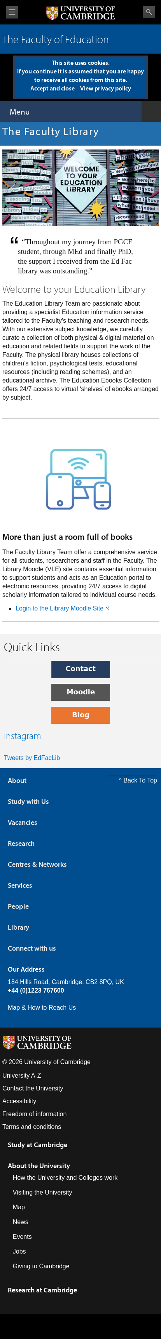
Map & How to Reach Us (42, 1007)
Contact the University (32, 1088)
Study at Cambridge (37, 1144)
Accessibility (19, 1101)
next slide (147, 171)
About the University (39, 1165)
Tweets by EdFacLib (32, 758)
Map (19, 1207)
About (17, 780)
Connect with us (32, 948)
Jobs (19, 1251)
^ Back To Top (138, 780)
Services (20, 885)
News (20, 1222)
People (18, 906)
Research (21, 843)
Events (22, 1236)
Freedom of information (34, 1114)
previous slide (9, 171)
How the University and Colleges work (65, 1177)
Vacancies (22, 822)
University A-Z (21, 1075)
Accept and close (52, 88)
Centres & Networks (37, 864)
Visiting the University (42, 1192)
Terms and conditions (31, 1126)
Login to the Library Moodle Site (59, 608)
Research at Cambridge (42, 1289)
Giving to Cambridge (41, 1266)
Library (18, 927)
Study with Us (28, 801)
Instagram (22, 735)
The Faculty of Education (55, 39)
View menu (12, 12)
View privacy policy (105, 88)
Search (149, 12)
